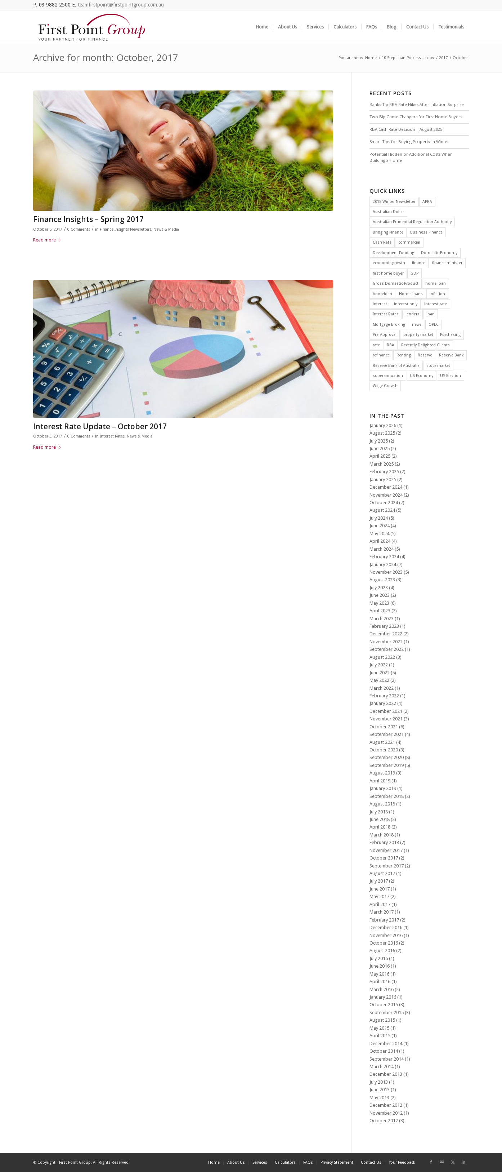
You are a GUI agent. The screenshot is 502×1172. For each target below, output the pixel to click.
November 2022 (386, 641)
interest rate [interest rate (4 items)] (435, 304)
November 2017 (386, 850)
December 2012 (385, 1105)
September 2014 (386, 1059)
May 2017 (379, 896)
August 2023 (382, 579)
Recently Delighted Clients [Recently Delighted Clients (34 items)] (425, 345)
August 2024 (382, 510)
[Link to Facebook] (431, 1162)
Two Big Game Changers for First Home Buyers (415, 116)
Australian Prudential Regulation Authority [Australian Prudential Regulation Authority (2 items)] (412, 221)
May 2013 (379, 1097)
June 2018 (379, 819)
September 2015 (386, 1012)
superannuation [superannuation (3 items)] (388, 375)
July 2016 (378, 958)
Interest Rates (112, 436)
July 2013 (378, 1082)
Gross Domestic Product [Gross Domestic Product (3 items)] (395, 283)
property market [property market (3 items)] (418, 334)
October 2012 (383, 1120)
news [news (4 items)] (417, 324)
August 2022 (382, 657)
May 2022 (379, 680)
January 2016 (382, 997)
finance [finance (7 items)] (418, 263)
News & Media (166, 229)
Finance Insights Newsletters (125, 229)
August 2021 (382, 742)
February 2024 (384, 556)
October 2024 (383, 502)
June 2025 (379, 448)
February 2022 (384, 695)
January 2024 (382, 564)
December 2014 (385, 1043)
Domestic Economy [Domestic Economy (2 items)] (439, 252)
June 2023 (379, 595)
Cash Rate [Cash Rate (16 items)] (382, 242)
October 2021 (383, 726)
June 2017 (379, 889)
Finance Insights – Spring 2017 (88, 219)
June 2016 (379, 966)
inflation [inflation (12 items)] (437, 294)
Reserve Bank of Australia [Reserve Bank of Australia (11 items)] (396, 365)
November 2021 (386, 719)
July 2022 (378, 664)
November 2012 (386, 1113)
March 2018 (381, 835)
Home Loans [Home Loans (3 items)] (411, 294)
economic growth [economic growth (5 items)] (389, 263)
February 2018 (384, 842)
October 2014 (383, 1051)
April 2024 (379, 541)
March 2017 (381, 912)
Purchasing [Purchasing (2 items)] (450, 334)
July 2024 (378, 518)
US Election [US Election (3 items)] (450, 375)
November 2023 (386, 572)
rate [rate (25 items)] (376, 345)
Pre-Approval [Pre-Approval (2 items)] (384, 334)
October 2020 (383, 750)
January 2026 (382, 425)
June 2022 (379, 672)
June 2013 (379, 1089)
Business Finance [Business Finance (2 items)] (426, 232)
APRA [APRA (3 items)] (427, 201)
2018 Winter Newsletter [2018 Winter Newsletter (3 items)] (394, 201)
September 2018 (386, 796)
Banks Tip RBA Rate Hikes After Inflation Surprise (416, 104)
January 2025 (382, 479)
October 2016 (383, 943)
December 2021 (385, 711)
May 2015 (379, 1028)
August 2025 (382, 433)
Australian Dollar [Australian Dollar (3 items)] (388, 211)
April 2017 (379, 904)
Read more (47, 240)
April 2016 (379, 981)
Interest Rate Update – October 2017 (100, 426)
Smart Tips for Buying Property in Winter (409, 141)
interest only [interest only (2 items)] (405, 304)
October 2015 (383, 1004)
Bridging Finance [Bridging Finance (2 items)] (388, 232)
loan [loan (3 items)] (430, 314)
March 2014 (381, 1066)
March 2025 (381, 464)
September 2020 (386, 757)
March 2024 (381, 549)
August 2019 (382, 773)
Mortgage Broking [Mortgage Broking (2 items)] (389, 324)
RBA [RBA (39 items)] (390, 345)
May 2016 (379, 974)
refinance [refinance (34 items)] (381, 355)
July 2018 (378, 811)
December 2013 (385, 1074)
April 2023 (379, 610)
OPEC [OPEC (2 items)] (434, 324)
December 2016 (385, 927)
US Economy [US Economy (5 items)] (421, 375)
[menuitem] (262, 27)
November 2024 (386, 495)
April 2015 (379, 1035)
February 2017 (384, 920)
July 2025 (378, 441)
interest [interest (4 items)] (380, 304)
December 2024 (385, 487)
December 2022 (385, 633)
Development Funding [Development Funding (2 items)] (393, 252)
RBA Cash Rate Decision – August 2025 (405, 129)
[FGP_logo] (91, 27)
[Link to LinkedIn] (463, 1162)
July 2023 (378, 587)
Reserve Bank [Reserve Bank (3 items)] (451, 355)
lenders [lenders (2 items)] (412, 314)
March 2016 (381, 989)
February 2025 (384, 471)
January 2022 (382, 703)
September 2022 (386, 649)
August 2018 (382, 804)
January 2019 (382, 788)
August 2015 (382, 1020)
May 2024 (379, 533)
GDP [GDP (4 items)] (414, 273)
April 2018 (379, 827)
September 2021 (386, 734)
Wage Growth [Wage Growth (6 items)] (385, 385)
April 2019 (379, 780)
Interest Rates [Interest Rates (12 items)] (386, 314)
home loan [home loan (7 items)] (435, 283)
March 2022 (381, 688)
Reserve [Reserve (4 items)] (425, 355)
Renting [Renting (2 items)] (403, 355)
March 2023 (381, 618)
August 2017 (382, 873)
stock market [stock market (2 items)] (438, 365)
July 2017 (378, 881)
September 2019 (386, 765)
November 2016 (386, 935)
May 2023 (379, 603)
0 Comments (78, 229)
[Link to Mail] (441, 1162)
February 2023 (384, 626)
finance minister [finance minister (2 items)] (447, 263)
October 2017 (383, 858)
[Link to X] (452, 1162)
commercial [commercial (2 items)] (409, 242)
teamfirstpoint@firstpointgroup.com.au (121, 5)
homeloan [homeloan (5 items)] (382, 294)
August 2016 (382, 950)
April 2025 (379, 456)
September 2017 (386, 866)
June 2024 (379, 525)
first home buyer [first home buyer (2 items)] (388, 273)
